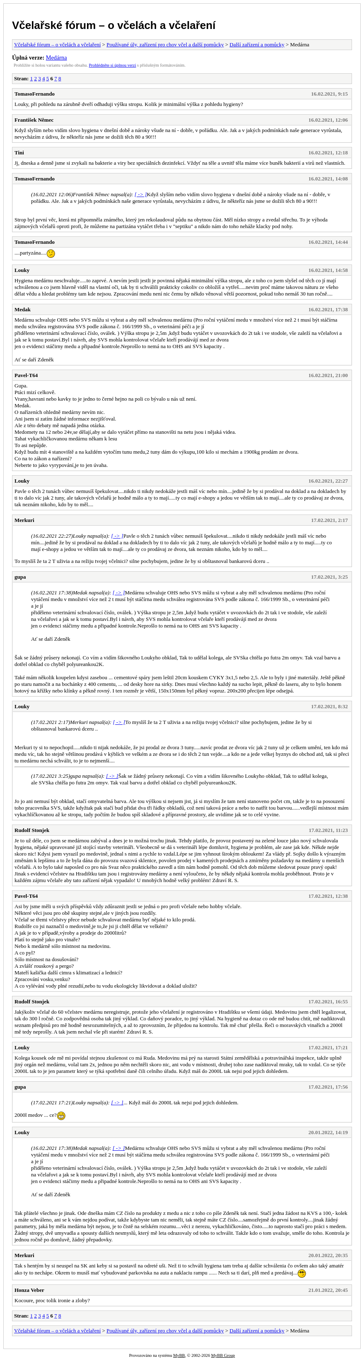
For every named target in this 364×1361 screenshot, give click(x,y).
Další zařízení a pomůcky (256, 44)
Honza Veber (29, 1290)
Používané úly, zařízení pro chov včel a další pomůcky (165, 44)
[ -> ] (141, 194)
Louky (21, 270)
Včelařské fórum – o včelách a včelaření (113, 25)
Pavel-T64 (26, 375)
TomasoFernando (34, 94)
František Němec (33, 120)
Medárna (56, 57)
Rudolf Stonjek (31, 830)
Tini (19, 152)
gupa (20, 577)
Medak (22, 309)
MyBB (179, 1355)
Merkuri (24, 520)
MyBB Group (223, 1355)
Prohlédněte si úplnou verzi (112, 65)
